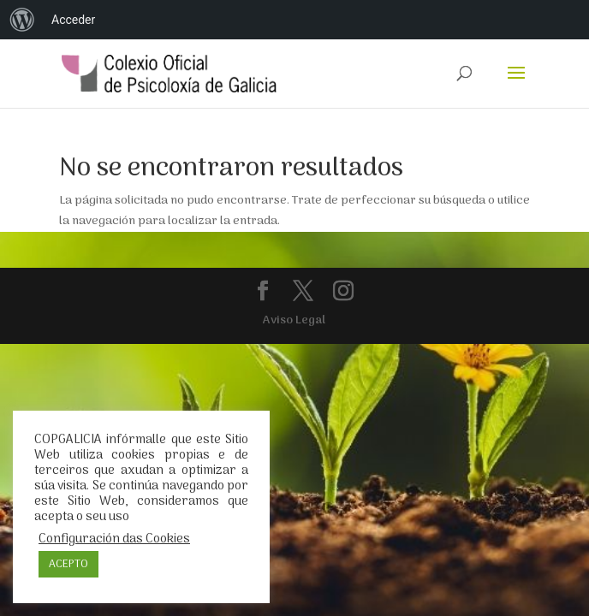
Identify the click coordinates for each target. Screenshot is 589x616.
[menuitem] (22, 19)
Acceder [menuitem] (73, 20)
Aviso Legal (294, 320)
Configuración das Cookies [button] (114, 539)
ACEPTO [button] (68, 564)
